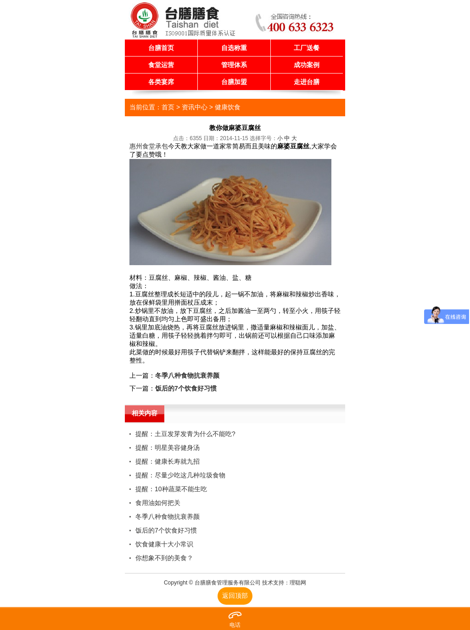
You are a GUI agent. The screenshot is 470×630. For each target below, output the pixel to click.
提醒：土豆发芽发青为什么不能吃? (185, 433)
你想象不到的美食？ (164, 558)
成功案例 (306, 64)
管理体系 (234, 64)
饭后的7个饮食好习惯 (186, 388)
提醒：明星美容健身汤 (167, 447)
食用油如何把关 (157, 502)
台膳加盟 (234, 81)
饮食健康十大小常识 (164, 544)
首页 (168, 107)
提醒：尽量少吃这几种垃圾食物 (180, 475)
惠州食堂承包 (148, 146)
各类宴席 (161, 81)
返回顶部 (235, 595)
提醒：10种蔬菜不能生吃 (171, 489)
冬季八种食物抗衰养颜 (187, 375)
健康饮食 (228, 107)
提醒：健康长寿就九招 (167, 461)
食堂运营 (161, 64)
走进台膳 (306, 81)
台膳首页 (161, 47)
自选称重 (234, 47)
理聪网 (298, 582)
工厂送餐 (306, 47)
